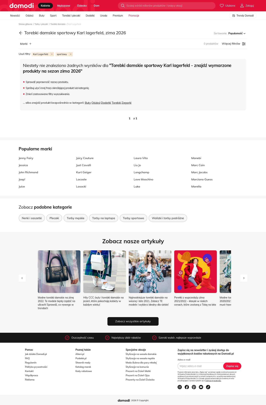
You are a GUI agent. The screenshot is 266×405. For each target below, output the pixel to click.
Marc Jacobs (199, 172)
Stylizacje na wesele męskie (140, 358)
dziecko (82, 5)
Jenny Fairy (26, 158)
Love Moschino (143, 179)
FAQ (27, 358)
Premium (118, 15)
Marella (196, 186)
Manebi (196, 158)
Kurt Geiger (83, 172)
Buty (41, 15)
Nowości (15, 15)
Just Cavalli (83, 165)
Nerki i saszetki (32, 218)
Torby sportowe (133, 218)
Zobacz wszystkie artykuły (133, 321)
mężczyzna (63, 5)
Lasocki (81, 186)
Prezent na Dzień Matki (138, 371)
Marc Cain (198, 165)
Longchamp (141, 172)
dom (96, 5)
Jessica (23, 165)
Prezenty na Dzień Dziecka (140, 379)
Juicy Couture (85, 158)
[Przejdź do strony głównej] (21, 5)
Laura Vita (141, 158)
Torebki (116, 102)
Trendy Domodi (243, 15)
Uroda (103, 15)
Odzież (29, 15)
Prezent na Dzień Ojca (138, 375)
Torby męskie (75, 218)
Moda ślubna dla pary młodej (141, 362)
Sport (53, 15)
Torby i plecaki (41, 24)
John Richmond (28, 172)
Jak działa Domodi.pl (36, 354)
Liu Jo (137, 165)
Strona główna (26, 24)
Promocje (134, 15)
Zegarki (126, 102)
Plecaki (54, 218)
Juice (22, 186)
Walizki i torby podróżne (168, 218)
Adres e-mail (184, 359)
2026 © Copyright (139, 400)
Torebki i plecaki (71, 15)
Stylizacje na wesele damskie (141, 354)
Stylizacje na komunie (137, 366)
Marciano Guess (202, 179)
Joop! (22, 179)
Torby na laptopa (103, 218)
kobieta (45, 5)
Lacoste (81, 179)
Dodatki (90, 15)
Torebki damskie (58, 24)
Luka (137, 186)
